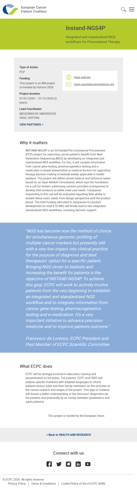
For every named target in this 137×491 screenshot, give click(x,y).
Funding (24, 78)
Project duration (29, 93)
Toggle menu (131, 9)
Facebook (49, 464)
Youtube (87, 464)
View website (82, 77)
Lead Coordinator (30, 109)
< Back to (68, 435)
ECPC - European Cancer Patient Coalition (25, 9)
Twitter (59, 464)
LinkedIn (78, 464)
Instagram (68, 464)
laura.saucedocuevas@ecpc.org (94, 84)
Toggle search (123, 9)
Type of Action (28, 67)
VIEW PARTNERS (31, 124)
